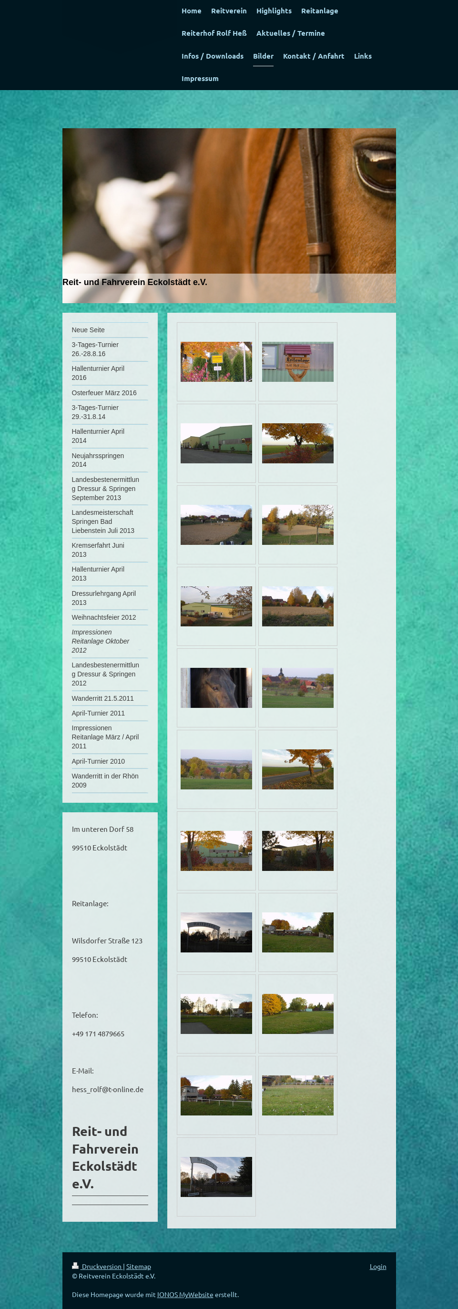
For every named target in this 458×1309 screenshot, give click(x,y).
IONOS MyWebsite (185, 1294)
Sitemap (138, 1266)
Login (378, 1266)
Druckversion (97, 1266)
